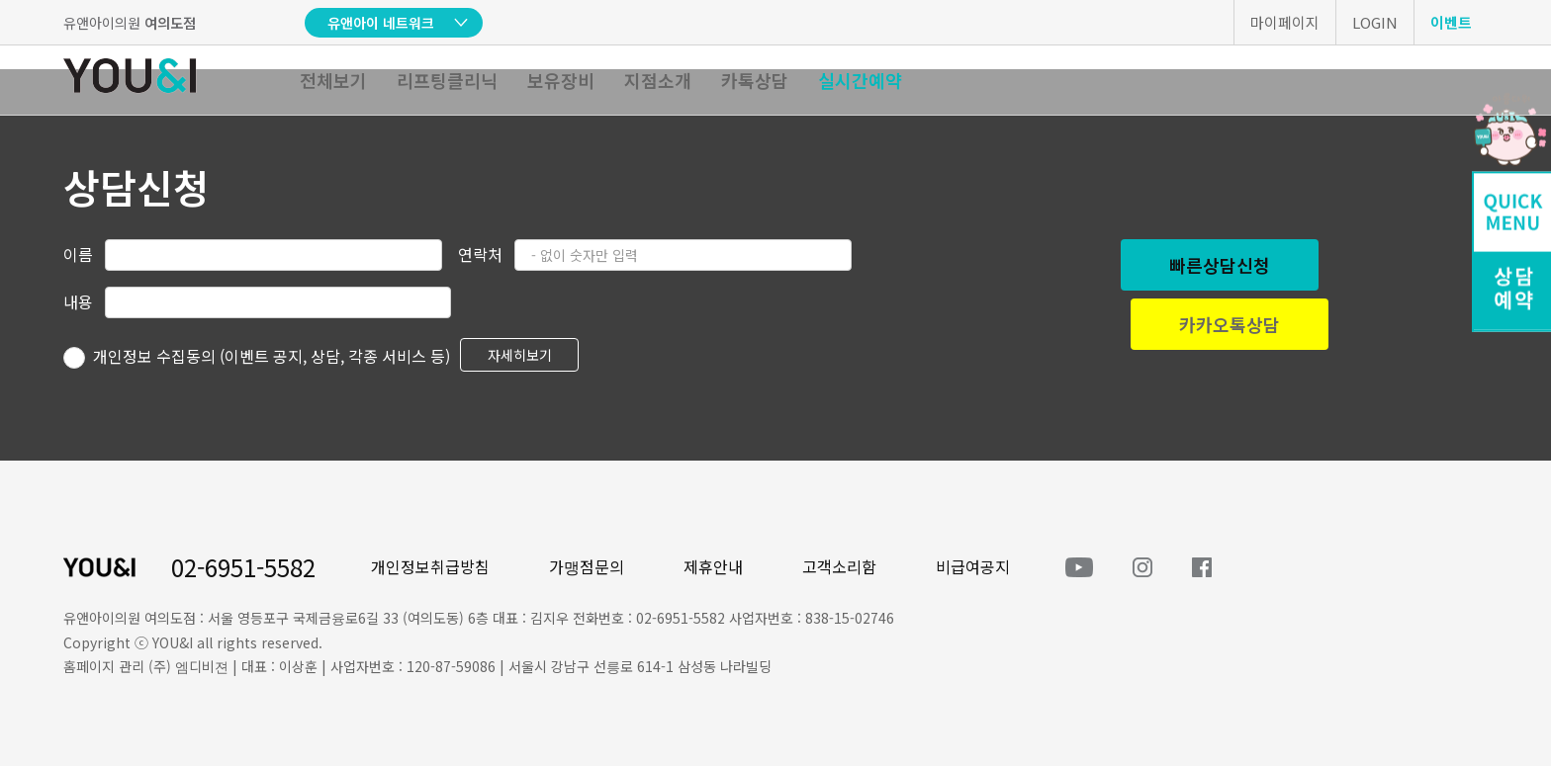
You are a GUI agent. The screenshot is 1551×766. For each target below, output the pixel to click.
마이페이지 (1285, 22)
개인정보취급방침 (430, 566)
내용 (78, 301)
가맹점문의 (586, 566)
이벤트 (1451, 22)
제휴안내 (713, 566)
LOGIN (1375, 22)
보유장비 (560, 80)
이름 (78, 254)
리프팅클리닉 (447, 80)
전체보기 (333, 80)
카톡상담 (754, 80)
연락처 (480, 254)
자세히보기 (520, 355)
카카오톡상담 (1229, 324)
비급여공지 (973, 566)
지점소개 (657, 80)
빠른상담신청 (1219, 265)
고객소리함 (839, 566)
